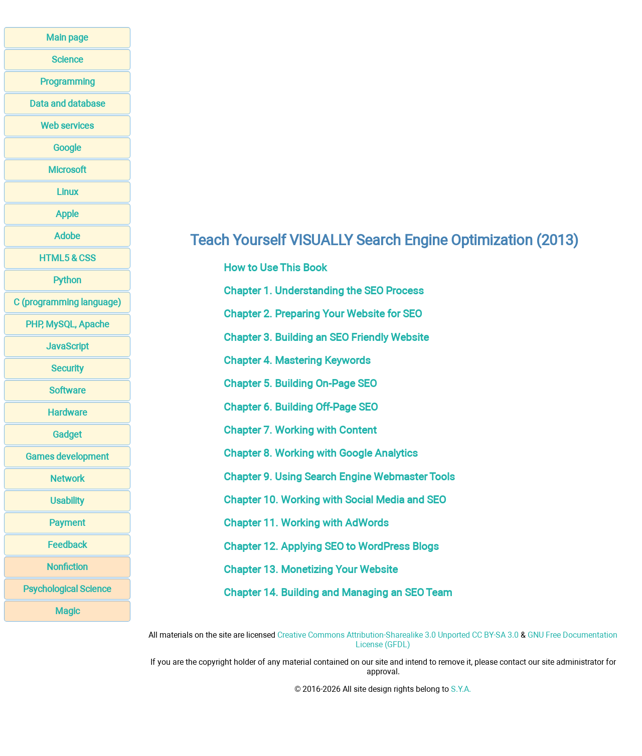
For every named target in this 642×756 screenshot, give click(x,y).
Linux (67, 191)
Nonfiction (67, 566)
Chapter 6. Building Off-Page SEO (301, 407)
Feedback (67, 544)
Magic (67, 611)
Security (67, 368)
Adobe (67, 236)
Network (67, 478)
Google (67, 147)
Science (67, 59)
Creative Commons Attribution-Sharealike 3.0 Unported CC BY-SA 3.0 (398, 635)
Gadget (67, 434)
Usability (67, 500)
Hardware (67, 412)
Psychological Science (67, 589)
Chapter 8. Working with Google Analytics (321, 453)
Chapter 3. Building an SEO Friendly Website (326, 337)
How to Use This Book (275, 267)
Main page (67, 37)
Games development (67, 456)
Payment (67, 522)
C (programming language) (67, 302)
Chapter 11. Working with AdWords (306, 522)
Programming (67, 81)
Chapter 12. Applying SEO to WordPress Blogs (331, 546)
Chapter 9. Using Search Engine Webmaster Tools (339, 476)
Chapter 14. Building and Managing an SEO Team (338, 592)
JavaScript (67, 346)
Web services (67, 125)
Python (67, 280)
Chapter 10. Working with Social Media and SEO (335, 499)
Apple (67, 214)
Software (67, 390)
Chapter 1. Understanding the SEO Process (324, 290)
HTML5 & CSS (67, 258)
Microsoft (67, 169)
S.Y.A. (461, 689)
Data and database (67, 103)
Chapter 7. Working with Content (300, 430)
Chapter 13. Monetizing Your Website (311, 569)
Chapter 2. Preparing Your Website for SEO (323, 313)
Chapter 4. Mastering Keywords (297, 360)
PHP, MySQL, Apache (67, 324)
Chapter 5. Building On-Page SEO (300, 383)
